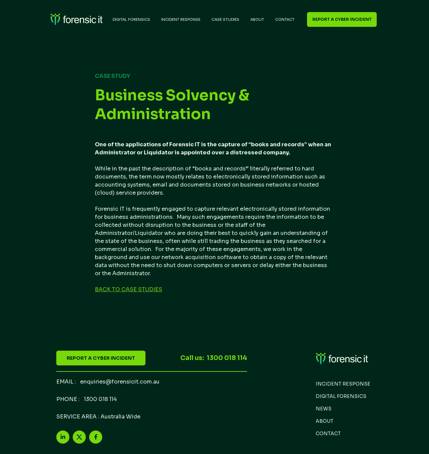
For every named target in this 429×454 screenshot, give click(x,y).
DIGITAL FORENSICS (341, 396)
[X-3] (79, 437)
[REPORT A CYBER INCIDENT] (342, 19)
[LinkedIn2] (62, 437)
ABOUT (324, 421)
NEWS (323, 409)
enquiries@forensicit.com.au (120, 381)
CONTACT (328, 434)
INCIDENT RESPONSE (343, 384)
